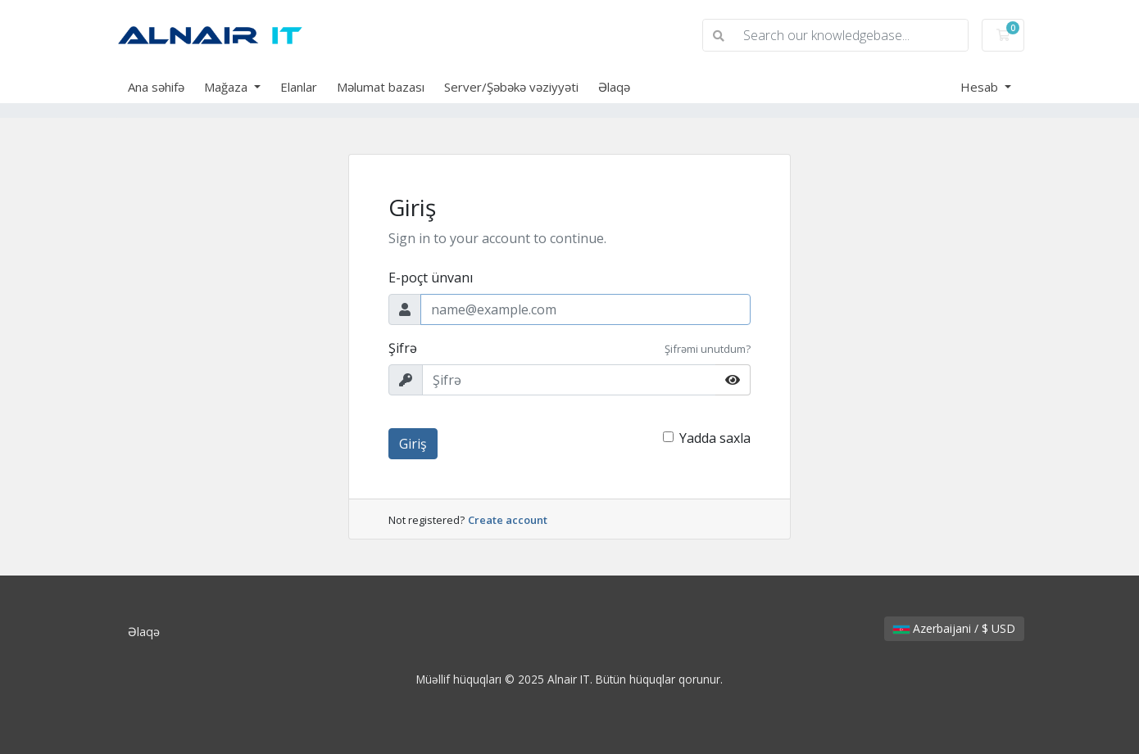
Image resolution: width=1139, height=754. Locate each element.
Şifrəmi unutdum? (708, 348)
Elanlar (298, 87)
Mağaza (227, 87)
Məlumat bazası (380, 87)
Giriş (413, 444)
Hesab (980, 87)
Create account (507, 519)
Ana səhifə (156, 87)
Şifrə (402, 348)
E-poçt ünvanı (430, 278)
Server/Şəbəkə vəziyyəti (511, 87)
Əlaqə (614, 87)
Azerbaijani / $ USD (954, 628)
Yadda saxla (715, 438)
